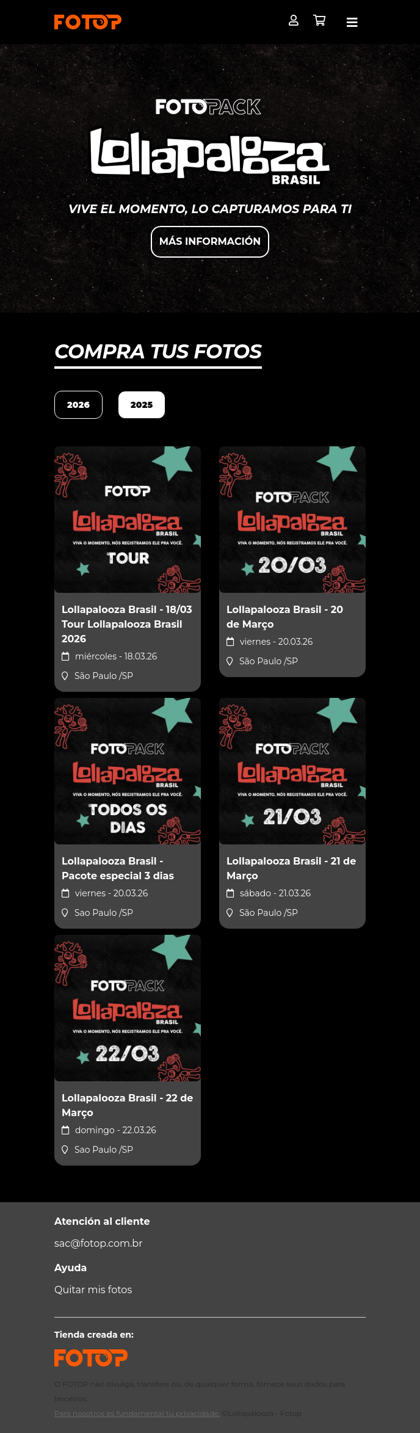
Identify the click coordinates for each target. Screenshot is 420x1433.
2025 (142, 404)
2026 (78, 404)
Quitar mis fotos (93, 1290)
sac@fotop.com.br (98, 1243)
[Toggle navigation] (352, 22)
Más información (210, 241)
